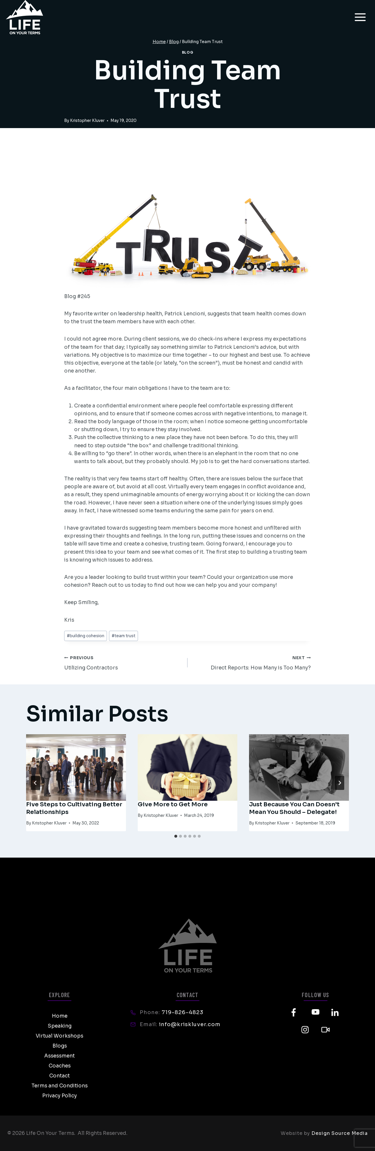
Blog (187, 52)
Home (59, 1016)
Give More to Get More (173, 804)
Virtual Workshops (59, 1036)
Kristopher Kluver (87, 120)
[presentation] (76, 767)
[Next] (339, 783)
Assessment (59, 1056)
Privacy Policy (59, 1096)
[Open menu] (360, 17)
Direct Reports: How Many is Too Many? (251, 662)
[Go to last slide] (35, 783)
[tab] (175, 836)
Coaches (60, 1066)
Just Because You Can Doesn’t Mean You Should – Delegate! (294, 808)
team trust (123, 635)
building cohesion (85, 635)
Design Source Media (339, 1133)
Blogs (59, 1046)
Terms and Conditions (59, 1086)
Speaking (59, 1026)
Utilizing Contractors (123, 662)
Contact (59, 1076)
